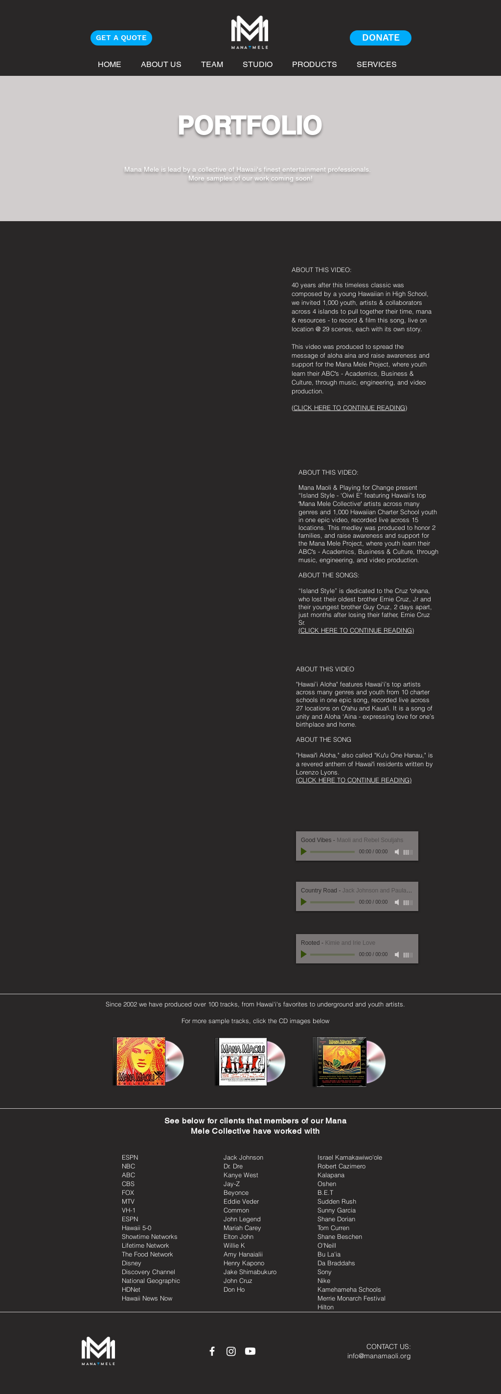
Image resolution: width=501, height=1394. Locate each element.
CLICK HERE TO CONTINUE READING (349, 407)
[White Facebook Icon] (212, 1351)
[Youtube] (250, 1351)
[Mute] (398, 852)
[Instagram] (231, 1351)
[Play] (305, 852)
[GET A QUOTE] (121, 38)
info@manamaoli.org (379, 1355)
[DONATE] (380, 38)
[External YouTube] (172, 334)
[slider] (408, 852)
